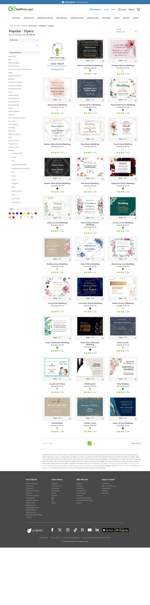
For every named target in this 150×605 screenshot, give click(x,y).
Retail (10, 137)
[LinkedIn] (97, 530)
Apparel (117, 18)
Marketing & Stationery (45, 18)
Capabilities (80, 488)
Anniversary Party (16, 153)
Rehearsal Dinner (16, 191)
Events (10, 92)
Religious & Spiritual (14, 134)
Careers (79, 503)
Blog (52, 498)
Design (10, 72)
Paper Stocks (55, 488)
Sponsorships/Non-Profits (85, 500)
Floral (13, 172)
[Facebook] (52, 530)
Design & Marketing (14, 76)
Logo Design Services (32, 507)
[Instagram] (68, 530)
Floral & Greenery (13, 102)
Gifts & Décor (106, 18)
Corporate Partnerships (84, 498)
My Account (29, 486)
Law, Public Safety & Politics (16, 118)
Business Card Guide (32, 491)
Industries (126, 18)
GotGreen (80, 495)
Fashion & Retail (13, 95)
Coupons (29, 517)
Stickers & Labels (93, 18)
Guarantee (54, 483)
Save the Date (15, 198)
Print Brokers (55, 491)
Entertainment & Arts (14, 89)
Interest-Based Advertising (71, 538)
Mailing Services (31, 512)
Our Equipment (81, 491)
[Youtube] (89, 530)
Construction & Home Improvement (19, 69)
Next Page (136, 443)
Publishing (11, 128)
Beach (13, 161)
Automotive (12, 56)
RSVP (13, 187)
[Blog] (82, 529)
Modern (13, 176)
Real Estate (11, 131)
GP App (53, 493)
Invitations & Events (77, 18)
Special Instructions (32, 500)
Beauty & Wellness (14, 63)
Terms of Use (55, 538)
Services (136, 18)
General (10, 108)
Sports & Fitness (13, 141)
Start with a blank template (57, 66)
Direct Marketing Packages (34, 515)
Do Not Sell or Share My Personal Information (96, 538)
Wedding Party (16, 202)
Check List (29, 493)
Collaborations (106, 488)
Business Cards (29, 18)
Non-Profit (11, 121)
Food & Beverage (13, 105)
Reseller (106, 9)
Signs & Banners (61, 18)
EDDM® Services (31, 510)
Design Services (31, 505)
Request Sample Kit (32, 483)
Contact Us (105, 493)
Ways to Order (30, 503)
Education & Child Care (15, 82)
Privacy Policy (43, 538)
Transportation (13, 144)
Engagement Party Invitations (20, 168)
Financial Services (13, 98)
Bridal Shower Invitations (19, 165)
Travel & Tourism (13, 147)
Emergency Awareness (15, 85)
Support (53, 503)
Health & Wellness (13, 111)
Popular (13, 180)
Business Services (13, 66)
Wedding (11, 150)
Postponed (14, 183)
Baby (9, 59)
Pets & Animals (13, 124)
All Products (16, 18)
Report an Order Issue (109, 486)
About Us (79, 483)
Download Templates (32, 495)
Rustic (13, 195)
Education (11, 79)
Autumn (14, 157)
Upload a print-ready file (57, 60)
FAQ (52, 500)
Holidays (11, 115)
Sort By (119, 29)
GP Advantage (81, 493)
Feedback (105, 491)
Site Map (54, 495)
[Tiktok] (75, 530)
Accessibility (105, 483)
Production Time (56, 486)
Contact (113, 9)
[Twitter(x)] (60, 530)
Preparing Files (30, 498)
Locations (80, 486)
